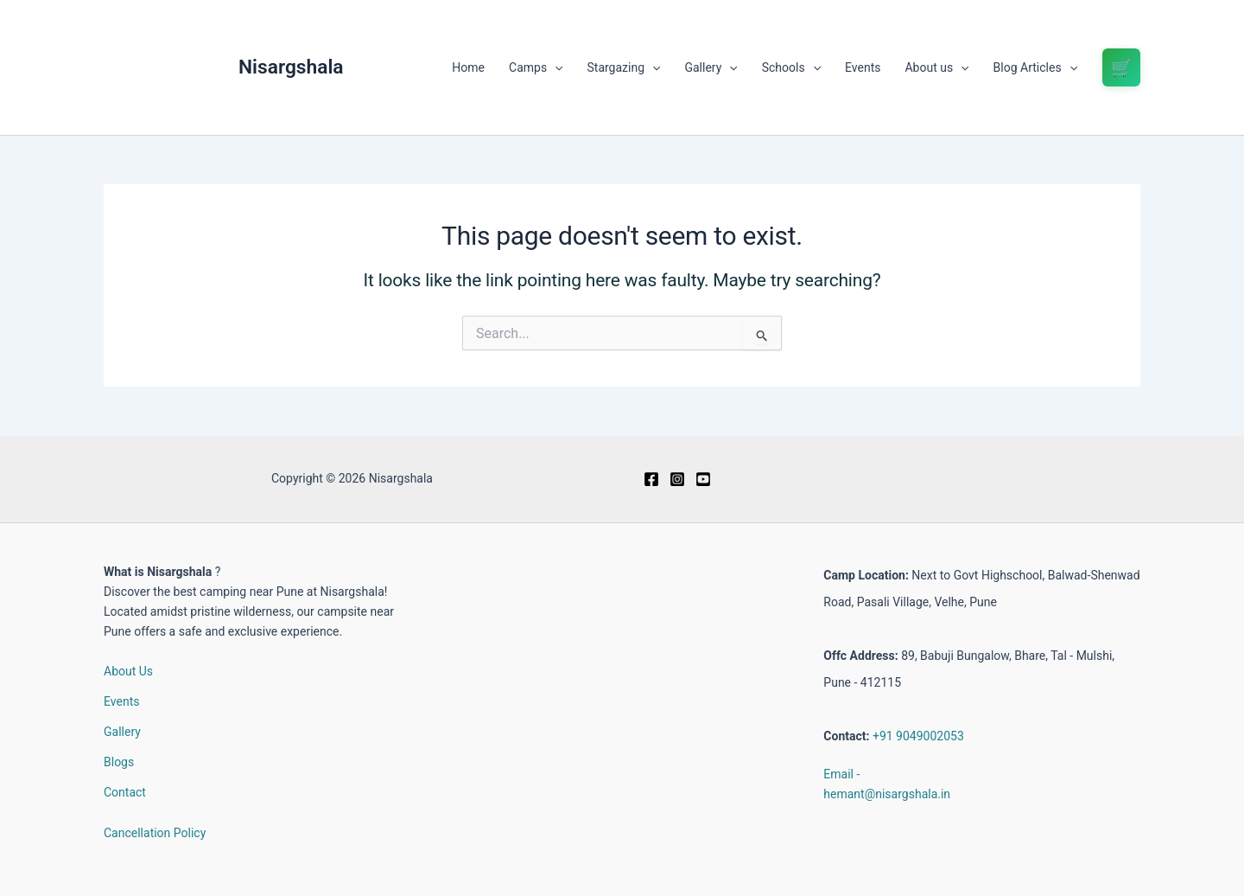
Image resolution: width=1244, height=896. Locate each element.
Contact (125, 792)
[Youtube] (703, 479)
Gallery (710, 67)
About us (936, 67)
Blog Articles (1035, 67)
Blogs (119, 762)
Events (862, 67)
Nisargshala (291, 67)
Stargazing (624, 67)
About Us (128, 671)
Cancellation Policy (155, 833)
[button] (554, 67)
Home (468, 67)
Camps (535, 67)
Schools (791, 67)
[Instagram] (677, 479)
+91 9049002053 (918, 736)
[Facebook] (651, 479)
